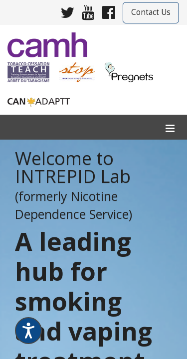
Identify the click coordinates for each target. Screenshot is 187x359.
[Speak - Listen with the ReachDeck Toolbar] (28, 330)
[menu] (170, 129)
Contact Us (151, 12)
